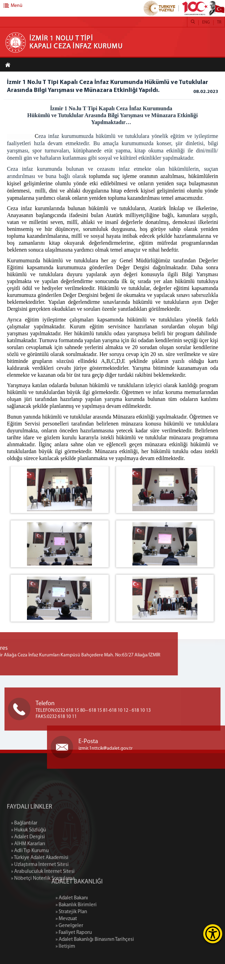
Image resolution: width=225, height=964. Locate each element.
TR (219, 22)
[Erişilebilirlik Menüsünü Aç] (212, 933)
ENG (206, 22)
